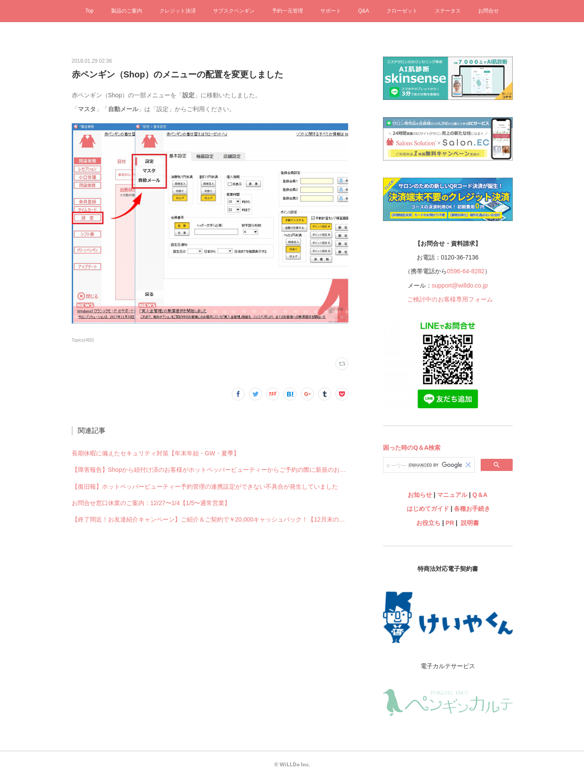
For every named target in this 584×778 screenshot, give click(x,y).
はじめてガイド (427, 508)
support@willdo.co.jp (460, 285)
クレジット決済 (178, 11)
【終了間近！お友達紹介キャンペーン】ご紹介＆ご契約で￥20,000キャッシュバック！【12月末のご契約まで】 (210, 519)
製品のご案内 (126, 11)
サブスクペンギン (234, 11)
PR (450, 522)
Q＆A (480, 494)
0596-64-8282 (466, 271)
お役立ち (428, 522)
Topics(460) (83, 340)
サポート (330, 11)
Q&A (363, 11)
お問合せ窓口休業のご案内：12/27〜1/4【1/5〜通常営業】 (151, 502)
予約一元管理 (287, 11)
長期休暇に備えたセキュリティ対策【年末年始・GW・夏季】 (155, 453)
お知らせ (420, 494)
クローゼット (402, 11)
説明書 (470, 522)
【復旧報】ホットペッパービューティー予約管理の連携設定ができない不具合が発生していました (205, 486)
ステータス (448, 11)
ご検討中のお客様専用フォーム (450, 299)
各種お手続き (472, 508)
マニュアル (452, 494)
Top (89, 11)
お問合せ (488, 11)
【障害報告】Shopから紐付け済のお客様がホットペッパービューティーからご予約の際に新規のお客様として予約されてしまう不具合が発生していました (210, 469)
